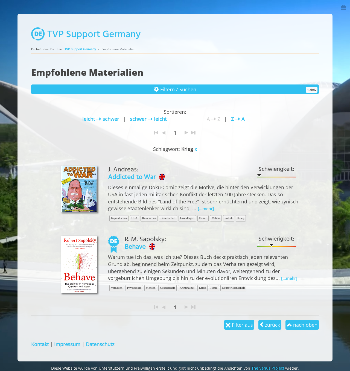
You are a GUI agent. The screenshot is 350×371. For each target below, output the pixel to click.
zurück (270, 324)
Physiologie (134, 287)
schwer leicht (148, 118)
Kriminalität (187, 287)
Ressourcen (149, 218)
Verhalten (116, 287)
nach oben (302, 324)
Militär (216, 218)
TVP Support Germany (80, 49)
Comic (203, 218)
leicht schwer (100, 118)
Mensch (151, 287)
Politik (229, 218)
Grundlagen (187, 218)
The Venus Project (267, 368)
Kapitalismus (119, 218)
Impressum (67, 344)
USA (135, 218)
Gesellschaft (168, 218)
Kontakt (40, 344)
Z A (237, 118)
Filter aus (239, 324)
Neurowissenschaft (233, 287)
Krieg (240, 218)
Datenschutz (100, 344)
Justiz (214, 287)
